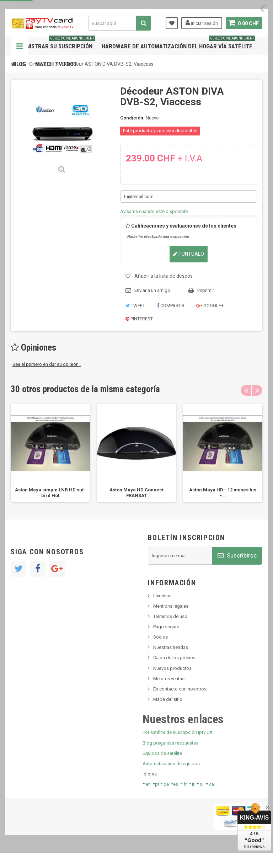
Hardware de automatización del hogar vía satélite (178, 43)
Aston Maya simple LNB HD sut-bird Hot (50, 492)
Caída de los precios (174, 657)
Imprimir (205, 290)
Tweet (135, 305)
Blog (19, 64)
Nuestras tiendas (170, 647)
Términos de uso (170, 616)
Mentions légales (170, 606)
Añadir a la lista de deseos (163, 276)
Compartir (170, 305)
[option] (50, 453)
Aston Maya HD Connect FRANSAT (136, 492)
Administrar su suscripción (54, 43)
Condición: (132, 118)
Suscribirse (237, 555)
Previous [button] (246, 390)
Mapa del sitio (167, 699)
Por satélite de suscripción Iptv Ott (178, 732)
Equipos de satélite (162, 753)
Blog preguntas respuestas (170, 743)
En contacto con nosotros (180, 689)
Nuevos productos (172, 668)
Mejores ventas (168, 678)
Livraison (162, 595)
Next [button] (257, 390)
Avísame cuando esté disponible (154, 211)
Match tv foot (56, 64)
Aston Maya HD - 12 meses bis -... (222, 492)
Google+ (210, 305)
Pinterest (139, 318)
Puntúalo (188, 254)
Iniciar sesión (202, 23)
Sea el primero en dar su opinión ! (46, 364)
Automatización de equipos (171, 763)
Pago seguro (166, 626)
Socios (160, 637)
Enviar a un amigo (152, 290)
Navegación (19, 46)
